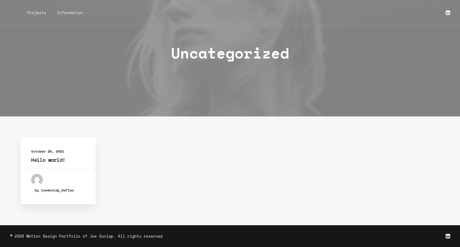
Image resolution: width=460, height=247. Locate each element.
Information (70, 13)
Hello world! (48, 159)
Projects (36, 13)
